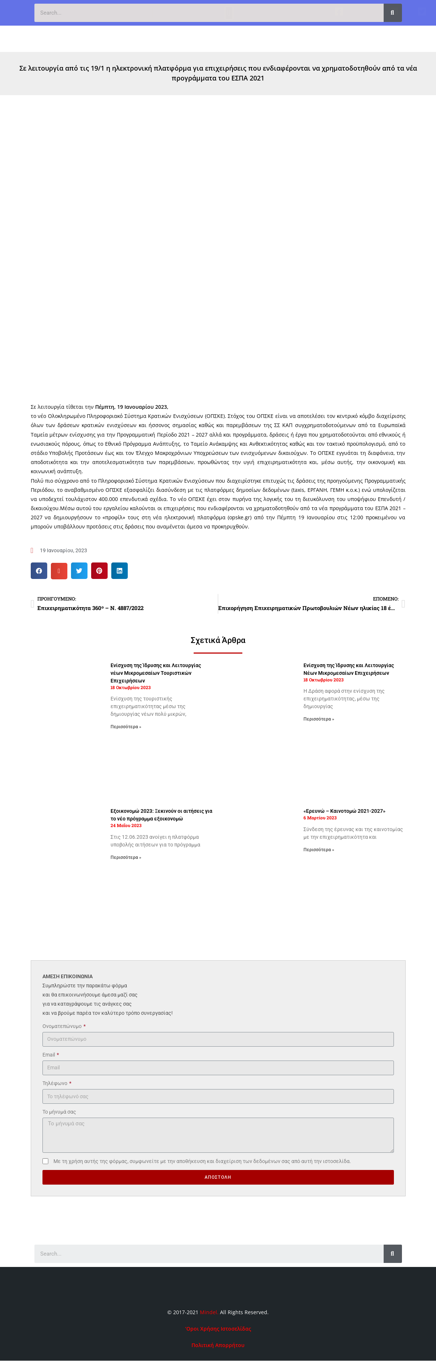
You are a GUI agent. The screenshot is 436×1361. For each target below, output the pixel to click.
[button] (229, 37)
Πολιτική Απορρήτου (218, 1345)
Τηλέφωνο (55, 1083)
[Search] (393, 13)
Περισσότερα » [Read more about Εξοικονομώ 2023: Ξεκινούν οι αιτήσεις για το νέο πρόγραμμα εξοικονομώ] (126, 857)
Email (49, 1055)
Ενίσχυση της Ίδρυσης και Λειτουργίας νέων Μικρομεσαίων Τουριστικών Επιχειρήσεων (156, 673)
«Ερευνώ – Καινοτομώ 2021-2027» (344, 811)
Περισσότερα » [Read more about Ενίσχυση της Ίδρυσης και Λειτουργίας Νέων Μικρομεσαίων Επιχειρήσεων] (318, 719)
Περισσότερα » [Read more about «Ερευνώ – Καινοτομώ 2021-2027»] (318, 849)
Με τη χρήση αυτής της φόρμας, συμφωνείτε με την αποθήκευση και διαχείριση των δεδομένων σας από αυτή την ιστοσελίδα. (202, 1161)
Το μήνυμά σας (59, 1112)
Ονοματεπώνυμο (62, 1026)
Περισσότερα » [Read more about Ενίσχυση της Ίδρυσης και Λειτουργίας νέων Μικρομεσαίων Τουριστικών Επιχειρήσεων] (126, 726)
